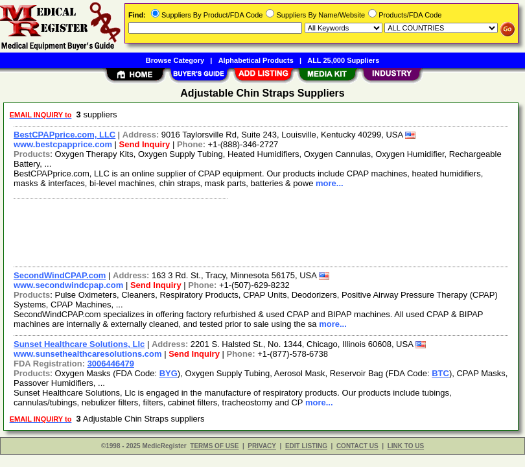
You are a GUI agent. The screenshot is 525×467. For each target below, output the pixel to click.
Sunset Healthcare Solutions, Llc (79, 344)
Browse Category (175, 60)
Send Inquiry (144, 144)
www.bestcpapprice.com (63, 144)
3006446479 (111, 363)
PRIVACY (262, 445)
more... (330, 183)
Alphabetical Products (256, 60)
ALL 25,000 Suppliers (343, 60)
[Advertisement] (258, 231)
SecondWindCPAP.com (60, 275)
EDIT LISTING (306, 445)
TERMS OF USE (214, 445)
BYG (168, 373)
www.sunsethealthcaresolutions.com (88, 354)
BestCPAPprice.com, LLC (64, 134)
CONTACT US (357, 445)
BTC (440, 373)
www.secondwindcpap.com (68, 285)
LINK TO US (406, 445)
